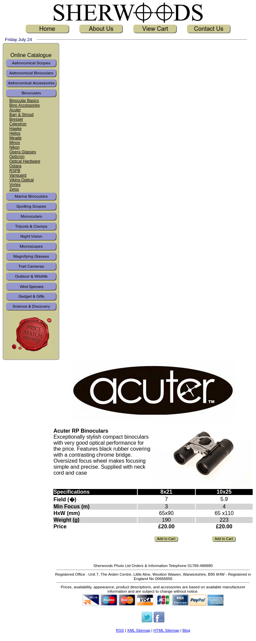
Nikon (14, 147)
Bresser (16, 119)
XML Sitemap (138, 630)
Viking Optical (21, 180)
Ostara (15, 166)
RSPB (14, 170)
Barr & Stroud (21, 114)
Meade (15, 138)
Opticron (16, 156)
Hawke (15, 128)
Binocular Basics (24, 100)
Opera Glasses (22, 152)
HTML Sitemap (166, 630)
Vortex (15, 184)
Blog (186, 630)
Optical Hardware (24, 161)
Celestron (17, 124)
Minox (14, 142)
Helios (14, 133)
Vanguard (17, 175)
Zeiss (14, 189)
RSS (120, 630)
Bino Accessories (24, 105)
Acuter (15, 110)
